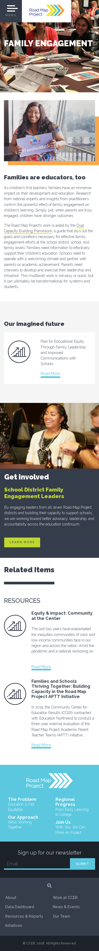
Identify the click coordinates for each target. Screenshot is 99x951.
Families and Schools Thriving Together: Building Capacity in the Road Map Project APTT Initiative (60, 689)
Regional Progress (73, 807)
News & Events (66, 907)
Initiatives (13, 926)
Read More (50, 373)
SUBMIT (82, 864)
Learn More (22, 542)
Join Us (73, 827)
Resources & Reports (24, 916)
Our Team (61, 916)
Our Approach (26, 822)
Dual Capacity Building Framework (44, 228)
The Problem (26, 804)
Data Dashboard (19, 907)
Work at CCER (65, 898)
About (10, 898)
